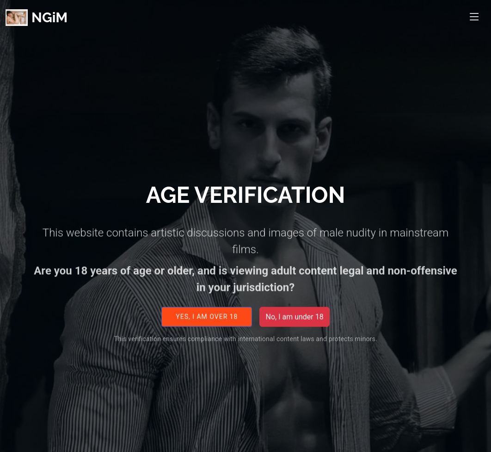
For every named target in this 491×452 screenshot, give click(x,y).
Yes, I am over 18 (207, 322)
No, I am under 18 (294, 322)
